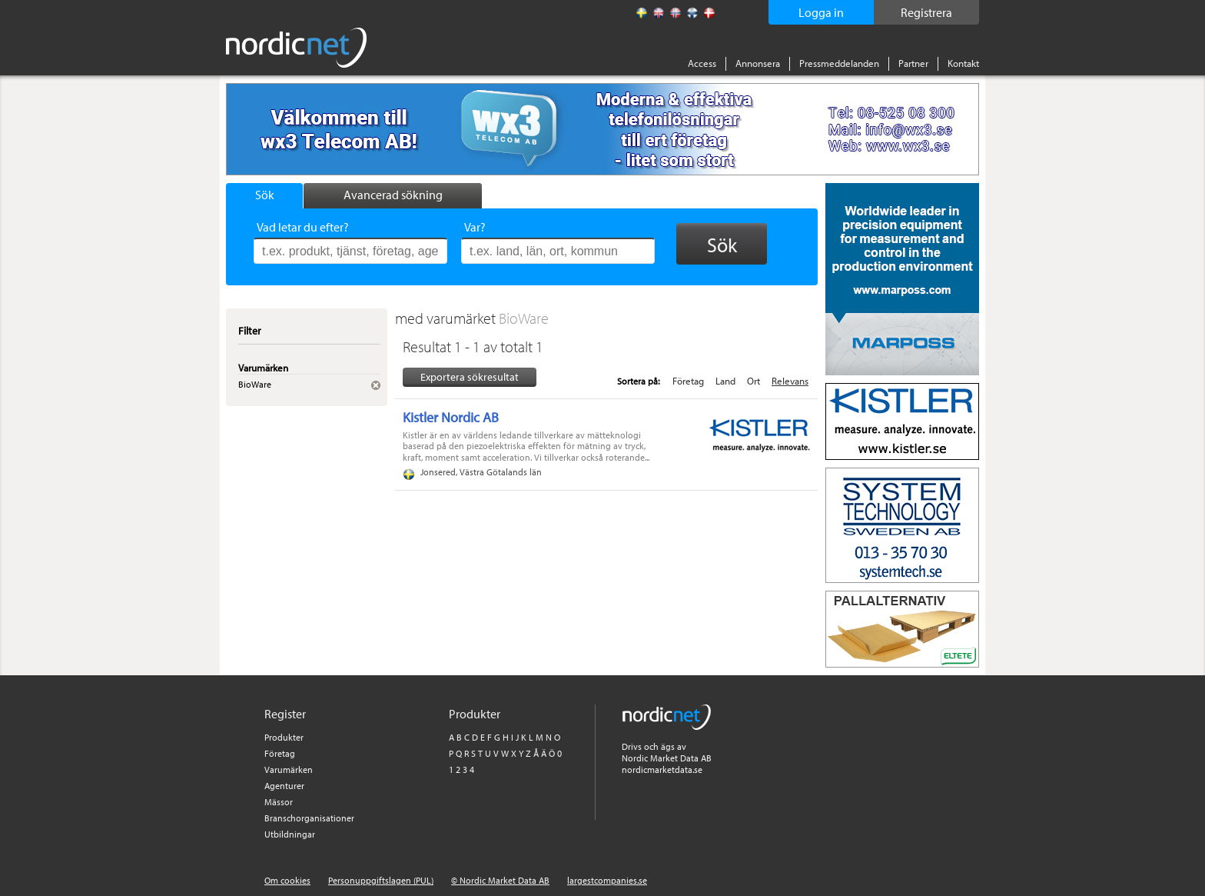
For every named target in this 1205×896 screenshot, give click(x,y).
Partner (913, 63)
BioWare (524, 318)
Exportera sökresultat (469, 377)
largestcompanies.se (607, 880)
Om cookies (287, 880)
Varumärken (288, 769)
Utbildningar (289, 834)
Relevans (790, 381)
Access (702, 63)
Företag (688, 381)
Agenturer (284, 785)
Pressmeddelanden (839, 63)
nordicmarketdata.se (662, 769)
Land (725, 381)
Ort (753, 381)
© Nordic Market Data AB (500, 880)
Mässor (278, 802)
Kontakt (963, 63)
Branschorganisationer (309, 818)
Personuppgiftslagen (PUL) (380, 880)
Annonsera (757, 63)
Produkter (284, 737)
